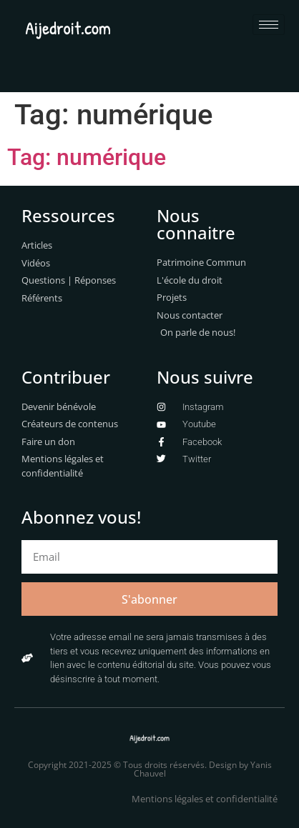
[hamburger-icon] (269, 24)
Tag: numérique (86, 157)
